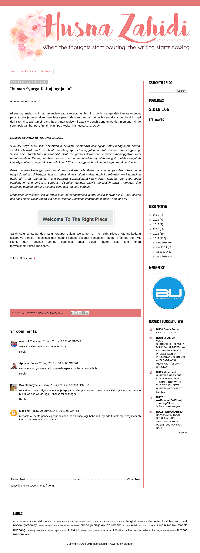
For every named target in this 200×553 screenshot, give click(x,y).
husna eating (73, 525)
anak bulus (80, 522)
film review (154, 521)
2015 (156, 233)
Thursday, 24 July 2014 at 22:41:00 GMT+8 (55, 341)
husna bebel (59, 525)
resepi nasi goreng (90, 530)
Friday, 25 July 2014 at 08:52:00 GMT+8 (65, 385)
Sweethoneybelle (30, 385)
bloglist (131, 521)
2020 (156, 214)
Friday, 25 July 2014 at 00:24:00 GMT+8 (54, 363)
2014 (156, 238)
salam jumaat (133, 530)
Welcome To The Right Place (97, 233)
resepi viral (107, 530)
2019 (156, 219)
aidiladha (47, 521)
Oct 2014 (162, 247)
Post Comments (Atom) (40, 485)
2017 (156, 224)
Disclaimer (46, 71)
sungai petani (169, 530)
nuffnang (19, 530)
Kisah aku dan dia (166, 332)
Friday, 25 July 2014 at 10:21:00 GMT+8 (55, 410)
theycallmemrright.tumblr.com (29, 245)
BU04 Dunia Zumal (167, 329)
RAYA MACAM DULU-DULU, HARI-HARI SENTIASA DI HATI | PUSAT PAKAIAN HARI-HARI (169, 421)
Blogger (128, 543)
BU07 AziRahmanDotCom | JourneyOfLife (169, 400)
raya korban (60, 530)
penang (31, 530)
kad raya (126, 525)
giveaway (30, 525)
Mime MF (25, 410)
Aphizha (24, 363)
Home (13, 71)
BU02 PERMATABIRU (169, 411)
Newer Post (18, 479)
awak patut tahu (94, 521)
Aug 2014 (162, 256)
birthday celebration (114, 521)
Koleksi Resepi (28, 71)
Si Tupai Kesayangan (168, 406)
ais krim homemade (63, 521)
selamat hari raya (152, 530)
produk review (44, 530)
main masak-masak (173, 525)
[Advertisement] (75, 448)
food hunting (170, 521)
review (119, 530)
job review (113, 525)
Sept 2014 (162, 251)
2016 (156, 229)
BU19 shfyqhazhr (167, 372)
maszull (24, 341)
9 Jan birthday (20, 521)
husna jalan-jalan (93, 525)
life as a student (148, 525)
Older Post (133, 479)
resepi (74, 529)
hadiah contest (45, 525)
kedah (134, 525)
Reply (22, 351)
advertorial (35, 521)
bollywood (142, 521)
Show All (183, 433)
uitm (27, 534)
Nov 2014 (162, 242)
